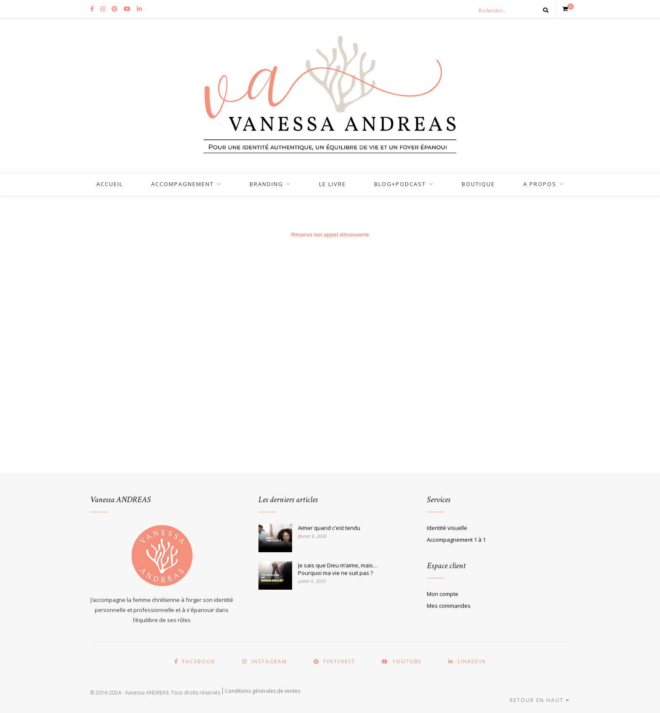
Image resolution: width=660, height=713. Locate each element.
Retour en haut (540, 700)
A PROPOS (539, 184)
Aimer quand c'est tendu (329, 528)
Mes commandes (449, 605)
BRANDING (266, 184)
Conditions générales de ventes (262, 690)
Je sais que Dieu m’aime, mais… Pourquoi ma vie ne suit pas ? (338, 569)
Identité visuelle (447, 528)
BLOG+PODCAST (400, 184)
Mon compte (442, 594)
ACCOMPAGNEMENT (182, 184)
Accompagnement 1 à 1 (456, 539)
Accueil (109, 184)
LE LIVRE (332, 184)
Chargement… (330, 357)
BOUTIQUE (478, 184)
